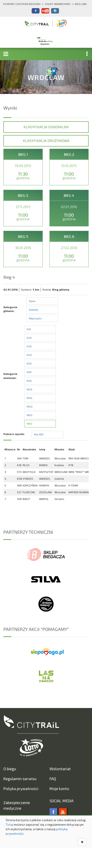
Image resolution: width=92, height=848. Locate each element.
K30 (29, 346)
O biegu (9, 768)
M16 (29, 380)
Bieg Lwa (81, 3)
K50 (29, 363)
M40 (30, 406)
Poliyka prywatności (20, 788)
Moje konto (59, 788)
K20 (29, 337)
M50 (29, 415)
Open (32, 301)
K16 (29, 329)
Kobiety (33, 309)
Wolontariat (60, 768)
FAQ (53, 778)
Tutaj (9, 824)
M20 (29, 389)
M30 (29, 397)
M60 (29, 423)
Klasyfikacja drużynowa (46, 140)
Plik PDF (39, 434)
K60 (29, 372)
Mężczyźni (35, 318)
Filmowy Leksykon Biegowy (22, 3)
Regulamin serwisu (19, 778)
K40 (29, 354)
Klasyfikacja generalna (46, 127)
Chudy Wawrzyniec (58, 3)
